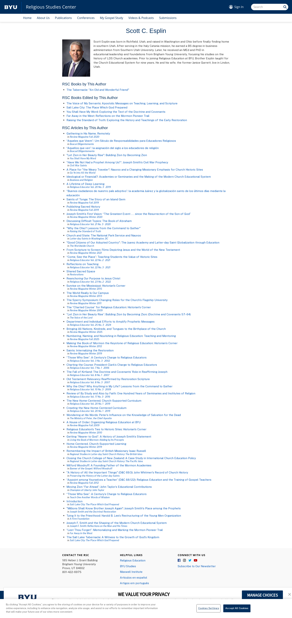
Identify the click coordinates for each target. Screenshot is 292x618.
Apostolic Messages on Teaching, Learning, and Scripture (139, 103)
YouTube (195, 560)
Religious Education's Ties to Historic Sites (94, 429)
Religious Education (132, 560)
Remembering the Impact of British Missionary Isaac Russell (106, 450)
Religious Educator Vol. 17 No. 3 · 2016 (90, 396)
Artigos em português (134, 583)
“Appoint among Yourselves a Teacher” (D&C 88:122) (100, 479)
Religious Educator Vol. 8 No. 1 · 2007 (89, 375)
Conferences (86, 18)
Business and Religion (81, 179)
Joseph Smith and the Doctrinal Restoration (93, 511)
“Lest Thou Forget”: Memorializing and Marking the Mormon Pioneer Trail (114, 529)
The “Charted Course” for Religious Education (96, 307)
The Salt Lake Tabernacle (83, 537)
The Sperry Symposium (82, 300)
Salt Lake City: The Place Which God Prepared (96, 107)
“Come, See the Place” (81, 256)
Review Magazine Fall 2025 (84, 339)
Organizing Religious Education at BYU (116, 422)
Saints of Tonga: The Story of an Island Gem (95, 199)
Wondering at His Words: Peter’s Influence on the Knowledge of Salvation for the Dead (123, 415)
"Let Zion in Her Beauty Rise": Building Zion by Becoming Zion (106, 155)
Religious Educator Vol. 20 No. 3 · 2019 (90, 186)
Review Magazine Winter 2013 (86, 295)
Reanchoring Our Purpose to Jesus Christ (93, 278)
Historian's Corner (113, 285)
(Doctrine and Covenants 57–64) (169, 314)
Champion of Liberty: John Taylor (87, 490)
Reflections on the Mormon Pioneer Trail (122, 115)
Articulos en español (133, 577)
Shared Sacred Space (80, 271)
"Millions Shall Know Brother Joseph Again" (94, 508)
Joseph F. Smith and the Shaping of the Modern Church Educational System (116, 522)
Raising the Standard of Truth (85, 120)
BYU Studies (128, 566)
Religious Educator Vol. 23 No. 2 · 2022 (90, 281)
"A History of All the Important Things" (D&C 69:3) (99, 472)
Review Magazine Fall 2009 (84, 425)
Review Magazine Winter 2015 (86, 288)
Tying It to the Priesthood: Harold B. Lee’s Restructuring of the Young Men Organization (123, 515)
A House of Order (78, 422)
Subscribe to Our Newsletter (197, 566)
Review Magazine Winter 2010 (86, 432)
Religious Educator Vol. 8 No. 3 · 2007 (90, 382)
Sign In (239, 7)
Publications (63, 18)
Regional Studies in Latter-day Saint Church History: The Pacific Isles (106, 461)
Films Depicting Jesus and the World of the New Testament (141, 249)
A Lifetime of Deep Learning (85, 183)
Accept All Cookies (236, 610)
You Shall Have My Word (82, 111)
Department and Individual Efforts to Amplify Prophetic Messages (110, 321)
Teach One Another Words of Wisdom (90, 497)
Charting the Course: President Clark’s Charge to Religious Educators (111, 364)
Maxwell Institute (131, 571)
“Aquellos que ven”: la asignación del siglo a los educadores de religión (112, 148)
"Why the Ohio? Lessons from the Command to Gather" (103, 228)
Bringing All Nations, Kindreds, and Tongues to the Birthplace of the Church (116, 328)
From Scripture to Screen (83, 249)
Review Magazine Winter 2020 (86, 216)
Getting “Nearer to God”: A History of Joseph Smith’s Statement (108, 436)
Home (27, 18)
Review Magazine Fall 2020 (84, 136)
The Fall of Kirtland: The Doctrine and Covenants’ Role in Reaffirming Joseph (116, 371)
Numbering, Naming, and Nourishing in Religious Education (104, 335)
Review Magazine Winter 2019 (86, 353)
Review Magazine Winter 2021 (86, 252)
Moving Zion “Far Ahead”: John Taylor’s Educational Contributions (109, 486)
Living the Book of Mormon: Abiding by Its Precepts (97, 439)
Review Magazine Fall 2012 (84, 482)
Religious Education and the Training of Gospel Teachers (174, 479)
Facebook (179, 560)
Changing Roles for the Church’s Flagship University (133, 300)
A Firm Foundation (79, 518)
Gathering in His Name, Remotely (88, 133)
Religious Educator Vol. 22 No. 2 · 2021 (90, 260)
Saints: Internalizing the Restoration (90, 350)
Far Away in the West (80, 115)
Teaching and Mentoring (160, 335)
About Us (43, 18)
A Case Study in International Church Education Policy (160, 458)
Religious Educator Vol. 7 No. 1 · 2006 (89, 367)
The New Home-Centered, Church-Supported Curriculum (103, 400)
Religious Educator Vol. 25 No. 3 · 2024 (90, 324)
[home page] (10, 7)
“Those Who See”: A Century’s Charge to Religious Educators (106, 357)
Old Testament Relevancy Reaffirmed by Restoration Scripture (108, 379)
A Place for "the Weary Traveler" (88, 169)
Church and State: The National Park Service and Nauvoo (103, 235)
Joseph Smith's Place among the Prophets (152, 508)
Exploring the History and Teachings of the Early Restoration (147, 120)
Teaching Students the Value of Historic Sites (127, 256)
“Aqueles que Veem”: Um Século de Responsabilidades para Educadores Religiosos (121, 140)
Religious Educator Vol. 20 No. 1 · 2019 (90, 403)
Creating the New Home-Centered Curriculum (96, 407)
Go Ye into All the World (82, 172)
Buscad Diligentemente (82, 151)
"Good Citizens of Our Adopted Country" (93, 242)
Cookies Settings (208, 610)
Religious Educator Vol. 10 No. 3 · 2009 (90, 389)
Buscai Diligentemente (82, 144)
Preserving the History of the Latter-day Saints (95, 475)
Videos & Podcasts (141, 18)
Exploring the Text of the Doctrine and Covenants (132, 111)
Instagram (184, 560)
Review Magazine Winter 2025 (86, 331)
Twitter (190, 560)
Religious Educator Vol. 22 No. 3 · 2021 (90, 267)
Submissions (168, 18)
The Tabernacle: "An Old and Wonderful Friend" (97, 89)
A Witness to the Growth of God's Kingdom (130, 537)
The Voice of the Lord (81, 317)
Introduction (74, 501)
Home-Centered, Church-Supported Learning (96, 443)
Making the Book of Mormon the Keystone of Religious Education (109, 343)
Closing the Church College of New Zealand (95, 458)
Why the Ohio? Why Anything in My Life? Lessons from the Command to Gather (119, 386)
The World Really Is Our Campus (87, 292)
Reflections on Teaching (82, 264)
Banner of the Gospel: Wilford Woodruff (91, 468)
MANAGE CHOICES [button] (262, 595)
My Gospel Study (111, 18)
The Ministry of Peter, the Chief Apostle (91, 418)
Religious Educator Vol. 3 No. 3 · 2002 (90, 360)
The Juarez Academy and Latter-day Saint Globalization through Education (170, 242)
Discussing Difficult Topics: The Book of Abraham (99, 220)
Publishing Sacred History (83, 206)
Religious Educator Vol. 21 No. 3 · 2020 (90, 224)
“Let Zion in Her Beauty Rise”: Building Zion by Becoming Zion (106, 314)
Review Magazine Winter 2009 (86, 310)
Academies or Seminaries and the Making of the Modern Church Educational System (155, 176)
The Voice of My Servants (83, 103)
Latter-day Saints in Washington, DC (89, 238)
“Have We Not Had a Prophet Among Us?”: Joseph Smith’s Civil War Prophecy (117, 162)
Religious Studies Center (51, 6)
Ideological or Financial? (82, 176)
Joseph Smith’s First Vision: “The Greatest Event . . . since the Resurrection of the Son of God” (128, 213)
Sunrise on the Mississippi (83, 285)
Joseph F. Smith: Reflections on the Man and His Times (98, 525)
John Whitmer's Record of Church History (161, 472)
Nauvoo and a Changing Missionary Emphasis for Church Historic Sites (157, 169)
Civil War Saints (78, 165)
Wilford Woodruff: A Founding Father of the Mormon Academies (108, 465)
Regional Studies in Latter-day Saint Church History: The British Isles (106, 454)
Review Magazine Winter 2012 (86, 346)
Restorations (76, 274)
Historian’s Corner (165, 343)
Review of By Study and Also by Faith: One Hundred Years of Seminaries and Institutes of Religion (130, 393)
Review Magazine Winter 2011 (85, 303)
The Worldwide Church (82, 245)
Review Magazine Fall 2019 (84, 202)
